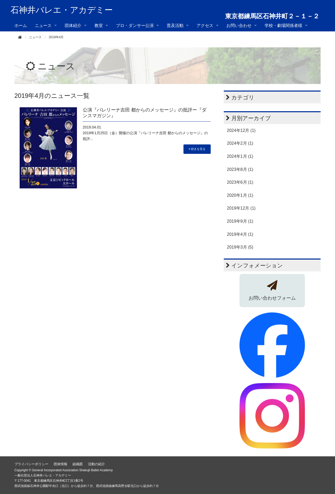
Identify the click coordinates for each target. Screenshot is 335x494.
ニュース (43, 25)
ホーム (20, 25)
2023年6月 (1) (240, 182)
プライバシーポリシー (31, 464)
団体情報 (60, 464)
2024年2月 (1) (240, 143)
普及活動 (175, 25)
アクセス (205, 25)
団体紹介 (73, 25)
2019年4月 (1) (240, 234)
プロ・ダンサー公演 (135, 25)
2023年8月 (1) (240, 169)
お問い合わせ (239, 25)
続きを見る (197, 148)
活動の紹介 (96, 464)
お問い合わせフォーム (272, 298)
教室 (98, 25)
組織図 (77, 464)
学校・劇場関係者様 (283, 25)
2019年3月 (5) (240, 247)
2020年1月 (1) (240, 195)
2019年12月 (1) (241, 208)
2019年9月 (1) (240, 221)
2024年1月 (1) (240, 156)
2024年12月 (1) (241, 130)
